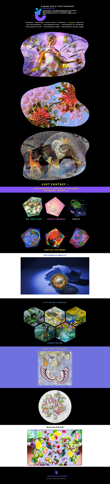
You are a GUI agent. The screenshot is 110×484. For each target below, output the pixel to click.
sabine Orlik (49, 6)
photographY (66, 6)
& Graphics (48, 8)
